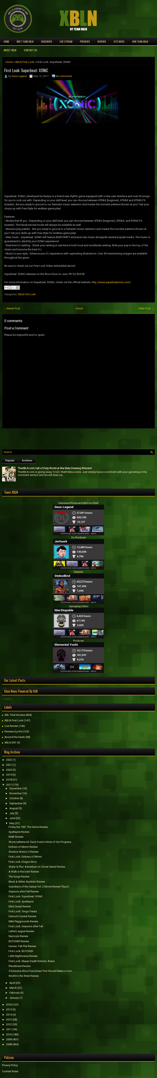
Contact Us (30, 50)
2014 (9, 1014)
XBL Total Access (14, 714)
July (11, 813)
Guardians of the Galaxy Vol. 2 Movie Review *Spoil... (39, 886)
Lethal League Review (21, 931)
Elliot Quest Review (20, 906)
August (13, 808)
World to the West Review (24, 975)
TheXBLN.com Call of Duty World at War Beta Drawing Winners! (55, 468)
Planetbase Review (20, 966)
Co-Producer (78, 537)
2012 (9, 1024)
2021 (9, 764)
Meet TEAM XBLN (25, 41)
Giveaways (46, 41)
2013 (9, 1019)
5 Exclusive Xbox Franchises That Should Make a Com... (41, 970)
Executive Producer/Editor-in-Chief (78, 503)
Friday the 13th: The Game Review (28, 826)
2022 (9, 759)
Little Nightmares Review (23, 956)
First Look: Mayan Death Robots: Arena (32, 961)
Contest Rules (10, 1071)
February (14, 992)
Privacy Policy (10, 1065)
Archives (27, 460)
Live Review (11, 725)
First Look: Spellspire (21, 901)
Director (78, 571)
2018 (9, 779)
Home (6, 41)
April (12, 982)
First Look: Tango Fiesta (23, 911)
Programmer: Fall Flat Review (22, 946)
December (15, 788)
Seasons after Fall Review (24, 891)
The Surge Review (19, 876)
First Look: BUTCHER (21, 951)
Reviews (102, 41)
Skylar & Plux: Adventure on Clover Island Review (37, 866)
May (11, 823)
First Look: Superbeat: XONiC (26, 70)
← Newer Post (11, 308)
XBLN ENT (10, 742)
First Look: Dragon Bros (23, 861)
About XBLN (10, 50)
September (15, 803)
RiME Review (16, 836)
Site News (119, 41)
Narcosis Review (18, 936)
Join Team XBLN (140, 41)
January (14, 997)
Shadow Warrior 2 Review (24, 851)
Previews (85, 41)
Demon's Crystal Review (22, 916)
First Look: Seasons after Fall (26, 926)
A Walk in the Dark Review (24, 871)
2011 (9, 1029)
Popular (10, 460)
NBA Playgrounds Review (23, 921)
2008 (9, 1044)
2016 (9, 1004)
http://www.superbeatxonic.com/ (111, 282)
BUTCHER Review (19, 941)
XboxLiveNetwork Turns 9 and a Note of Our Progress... (41, 841)
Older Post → (146, 308)
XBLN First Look (24, 62)
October (14, 798)
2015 (9, 1009)
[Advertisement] (50, 438)
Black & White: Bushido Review (27, 881)
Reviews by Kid (13, 731)
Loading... (8, 698)
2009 (9, 1039)
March (13, 987)
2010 (9, 1034)
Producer (78, 640)
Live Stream (66, 41)
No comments (64, 76)
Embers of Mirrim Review (23, 846)
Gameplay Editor (78, 606)
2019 (9, 774)
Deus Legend (19, 76)
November (15, 793)
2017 (9, 784)
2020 (9, 769)
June (12, 818)
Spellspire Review (19, 831)
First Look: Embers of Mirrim (25, 856)
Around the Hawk (14, 737)
